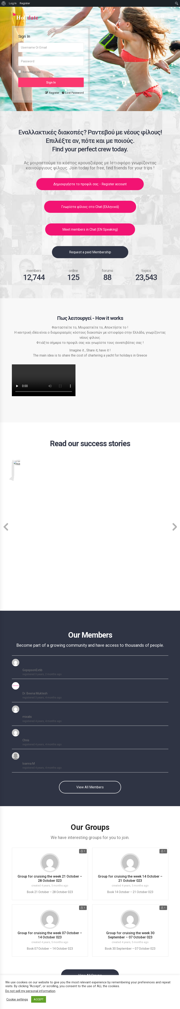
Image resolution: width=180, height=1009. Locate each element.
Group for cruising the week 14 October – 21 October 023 (130, 766)
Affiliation (19, 972)
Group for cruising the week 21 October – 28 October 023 (50, 766)
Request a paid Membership (90, 252)
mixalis (27, 604)
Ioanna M (28, 650)
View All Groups (90, 863)
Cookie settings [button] (17, 999)
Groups (97, 932)
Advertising (20, 959)
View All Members (90, 674)
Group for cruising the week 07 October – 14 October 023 (50, 822)
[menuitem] (3, 3)
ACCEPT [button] (38, 999)
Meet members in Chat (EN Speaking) (90, 229)
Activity (97, 919)
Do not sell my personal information (30, 991)
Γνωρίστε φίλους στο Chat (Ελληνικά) (90, 207)
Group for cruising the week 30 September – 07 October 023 (130, 822)
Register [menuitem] (25, 3)
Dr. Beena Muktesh (34, 580)
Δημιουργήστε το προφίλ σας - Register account (90, 184)
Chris (25, 627)
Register (54, 92)
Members (99, 926)
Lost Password (74, 92)
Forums (98, 938)
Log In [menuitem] (13, 3)
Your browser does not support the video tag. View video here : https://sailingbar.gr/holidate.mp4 (43, 380)
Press (16, 966)
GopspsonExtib (32, 557)
